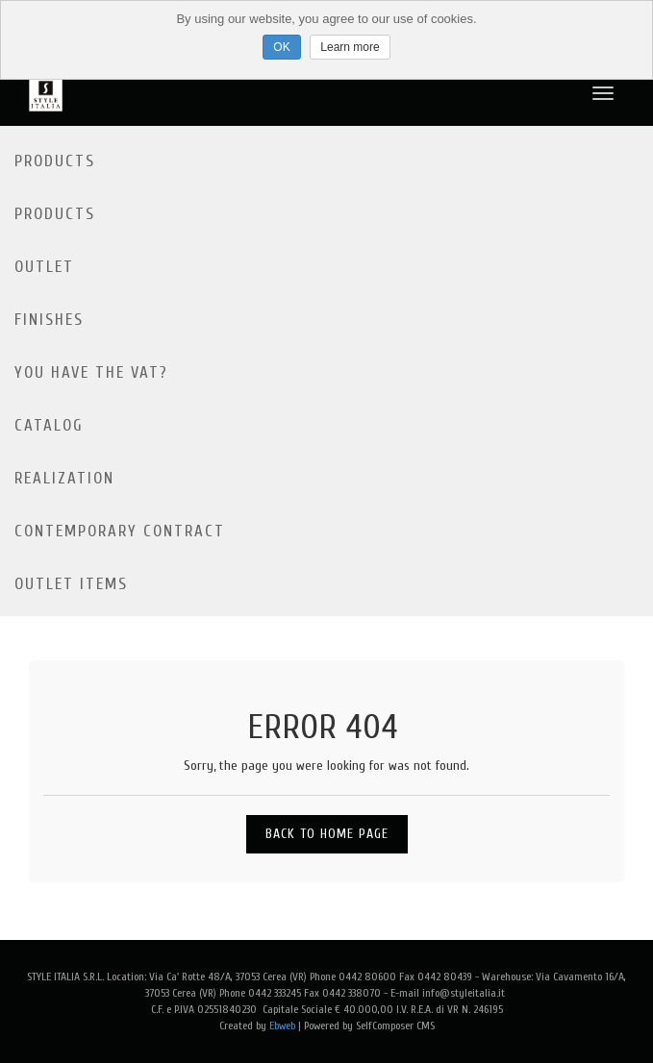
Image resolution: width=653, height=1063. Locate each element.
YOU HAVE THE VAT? (91, 372)
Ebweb (282, 1025)
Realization (64, 478)
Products (54, 161)
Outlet (44, 267)
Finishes (49, 319)
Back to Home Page (327, 834)
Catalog (49, 425)
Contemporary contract (119, 531)
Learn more (349, 47)
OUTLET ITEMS (71, 584)
